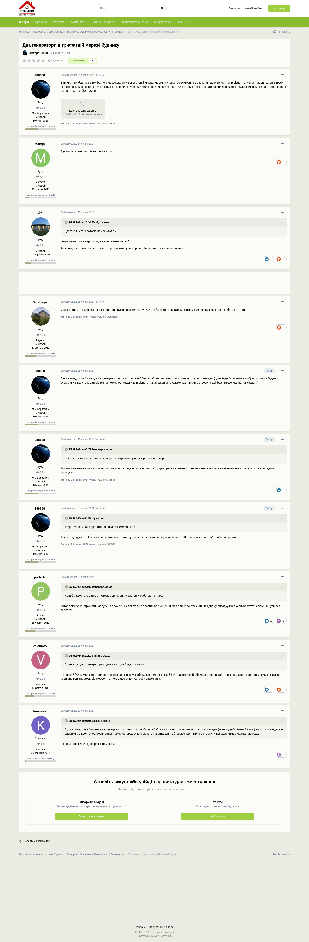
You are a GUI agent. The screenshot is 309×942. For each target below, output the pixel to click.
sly (40, 212)
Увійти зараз (218, 816)
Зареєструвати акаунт (91, 816)
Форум (24, 23)
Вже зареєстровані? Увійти (246, 8)
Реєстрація (279, 8)
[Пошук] (127, 8)
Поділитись (56, 60)
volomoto (40, 646)
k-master (39, 711)
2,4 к (40, 176)
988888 (44, 53)
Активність (79, 22)
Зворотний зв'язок (161, 927)
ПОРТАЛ (183, 22)
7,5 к (40, 335)
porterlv (40, 577)
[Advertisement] (136, 284)
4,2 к (40, 245)
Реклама (58, 22)
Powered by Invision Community (154, 936)
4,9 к (40, 609)
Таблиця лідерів (104, 22)
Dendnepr (39, 302)
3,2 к (40, 107)
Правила (41, 22)
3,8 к (40, 678)
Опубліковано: (77, 74)
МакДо (40, 144)
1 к (40, 743)
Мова (141, 927)
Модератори (162, 22)
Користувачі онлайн (134, 22)
